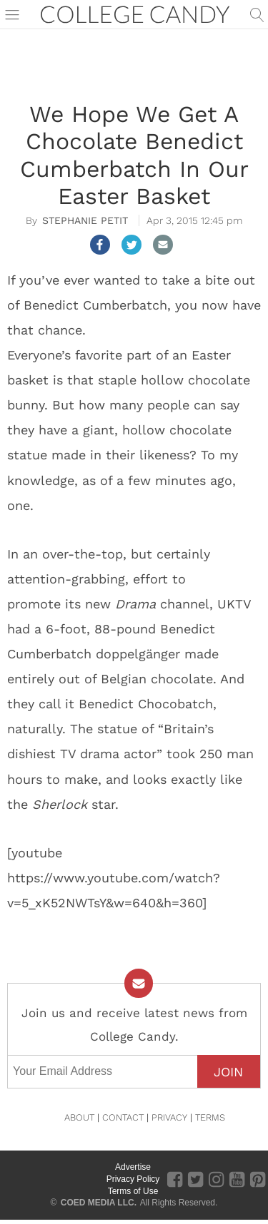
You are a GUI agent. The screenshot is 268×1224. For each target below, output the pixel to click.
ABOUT (79, 1117)
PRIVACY (169, 1117)
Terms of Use (133, 1191)
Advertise (133, 1167)
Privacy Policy (133, 1179)
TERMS (210, 1117)
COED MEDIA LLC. (99, 1203)
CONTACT (123, 1117)
